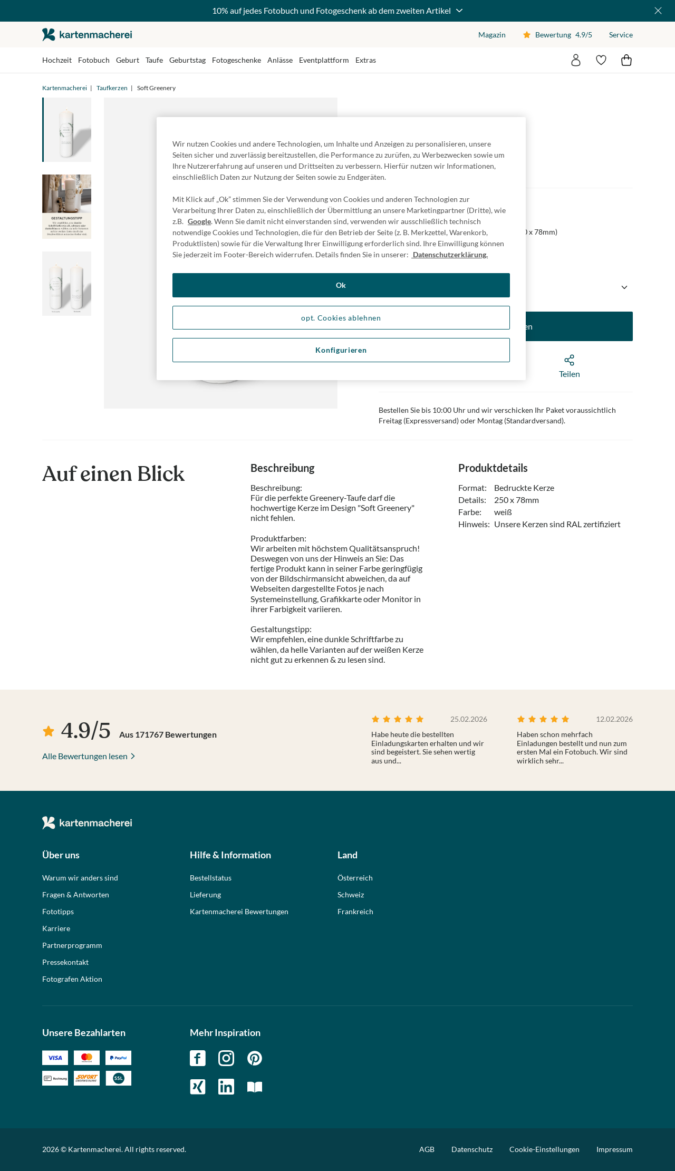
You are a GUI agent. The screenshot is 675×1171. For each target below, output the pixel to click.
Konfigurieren (341, 349)
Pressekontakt (65, 962)
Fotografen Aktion (72, 979)
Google (199, 221)
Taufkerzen (112, 88)
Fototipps (58, 911)
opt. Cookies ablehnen (341, 317)
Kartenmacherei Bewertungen (239, 911)
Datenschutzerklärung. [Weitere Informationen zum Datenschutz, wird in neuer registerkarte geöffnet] (449, 254)
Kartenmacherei (64, 88)
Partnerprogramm (72, 945)
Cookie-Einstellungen (544, 1149)
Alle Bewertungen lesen (85, 756)
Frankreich (355, 911)
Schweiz (351, 895)
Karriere (56, 928)
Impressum (614, 1149)
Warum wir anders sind (80, 878)
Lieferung (205, 895)
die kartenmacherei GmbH (87, 34)
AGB (427, 1149)
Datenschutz (472, 1149)
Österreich (355, 878)
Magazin (492, 34)
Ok (341, 284)
